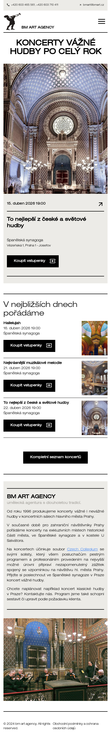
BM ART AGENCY (28, 21)
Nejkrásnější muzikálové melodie (32, 363)
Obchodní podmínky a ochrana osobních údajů (75, 726)
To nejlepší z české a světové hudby (36, 403)
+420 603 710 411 (47, 5)
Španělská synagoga (25, 240)
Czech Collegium (82, 549)
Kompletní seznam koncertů (55, 457)
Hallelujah (11, 323)
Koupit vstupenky (34, 261)
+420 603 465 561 (23, 5)
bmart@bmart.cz (93, 5)
